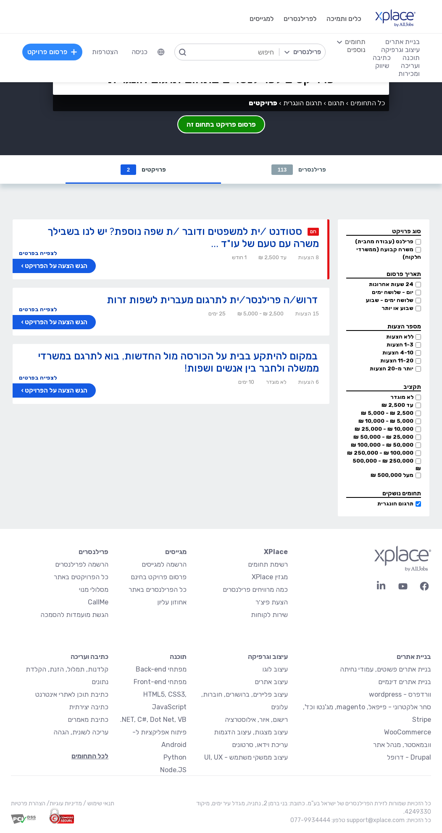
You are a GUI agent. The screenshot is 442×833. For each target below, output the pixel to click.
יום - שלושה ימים (392, 292)
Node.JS (173, 770)
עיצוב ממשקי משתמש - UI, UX (246, 757)
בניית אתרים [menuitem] (402, 42)
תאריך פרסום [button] (404, 274)
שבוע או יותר (397, 308)
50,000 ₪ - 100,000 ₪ (382, 445)
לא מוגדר (401, 397)
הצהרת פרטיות (28, 803)
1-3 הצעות (400, 344)
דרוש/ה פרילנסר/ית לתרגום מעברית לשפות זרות (212, 300)
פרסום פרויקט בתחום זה (221, 124)
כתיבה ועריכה (89, 657)
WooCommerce (407, 732)
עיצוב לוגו (275, 669)
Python (175, 757)
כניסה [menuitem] (139, 52)
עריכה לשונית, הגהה (80, 732)
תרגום (336, 103)
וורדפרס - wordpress (400, 694)
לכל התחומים (89, 756)
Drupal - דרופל (409, 757)
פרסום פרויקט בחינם (159, 577)
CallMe (98, 602)
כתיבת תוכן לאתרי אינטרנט (71, 694)
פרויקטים (143, 169)
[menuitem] (161, 52)
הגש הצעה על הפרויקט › (54, 266)
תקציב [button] (412, 386)
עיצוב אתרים (271, 682)
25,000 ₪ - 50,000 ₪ (383, 437)
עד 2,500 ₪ (397, 405)
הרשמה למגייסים (164, 564)
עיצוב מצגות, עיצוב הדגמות (251, 732)
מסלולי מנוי (93, 590)
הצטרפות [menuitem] (105, 52)
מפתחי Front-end (160, 682)
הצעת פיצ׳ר (271, 602)
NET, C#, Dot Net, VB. (153, 720)
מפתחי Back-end (161, 669)
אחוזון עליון (172, 602)
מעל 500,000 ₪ (392, 475)
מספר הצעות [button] (404, 326)
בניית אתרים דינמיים (404, 682)
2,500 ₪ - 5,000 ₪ (387, 413)
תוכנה (178, 657)
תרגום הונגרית (395, 503)
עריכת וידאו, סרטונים (260, 745)
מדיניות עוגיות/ (63, 803)
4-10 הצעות (397, 352)
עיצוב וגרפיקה (268, 657)
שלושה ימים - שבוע (389, 300)
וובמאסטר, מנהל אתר (402, 745)
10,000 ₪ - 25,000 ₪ (384, 429)
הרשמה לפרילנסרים (81, 564)
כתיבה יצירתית (88, 707)
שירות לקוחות (269, 615)
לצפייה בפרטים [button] (38, 253)
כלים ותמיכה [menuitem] (343, 19)
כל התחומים (367, 103)
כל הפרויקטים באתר (81, 577)
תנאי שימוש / (98, 803)
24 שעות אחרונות (391, 284)
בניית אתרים (414, 657)
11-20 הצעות (396, 360)
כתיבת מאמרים (88, 720)
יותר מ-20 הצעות (391, 368)
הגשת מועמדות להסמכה (74, 615)
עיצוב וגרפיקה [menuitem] (400, 50)
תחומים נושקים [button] (401, 493)
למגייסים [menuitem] (262, 19)
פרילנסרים (298, 169)
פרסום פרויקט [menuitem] (52, 52)
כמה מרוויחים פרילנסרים (255, 590)
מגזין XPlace (270, 577)
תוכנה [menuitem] (411, 58)
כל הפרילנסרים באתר (158, 590)
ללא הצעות (399, 336)
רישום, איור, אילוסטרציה (256, 720)
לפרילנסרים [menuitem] (300, 19)
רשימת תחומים (268, 564)
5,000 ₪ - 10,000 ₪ (385, 421)
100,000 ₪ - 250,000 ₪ (380, 453)
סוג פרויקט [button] (406, 231)
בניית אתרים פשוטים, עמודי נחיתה (385, 669)
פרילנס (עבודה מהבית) (384, 241)
